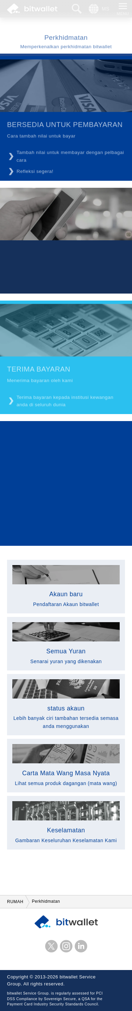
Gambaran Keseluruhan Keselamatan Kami (66, 822)
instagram (66, 946)
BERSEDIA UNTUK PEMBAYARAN (65, 126)
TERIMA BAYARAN (38, 371)
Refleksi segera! (35, 173)
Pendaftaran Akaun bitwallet (66, 586)
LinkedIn (81, 946)
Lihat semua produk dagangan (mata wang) (66, 765)
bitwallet (32, 9)
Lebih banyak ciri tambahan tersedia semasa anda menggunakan (66, 704)
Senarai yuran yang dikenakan (66, 643)
